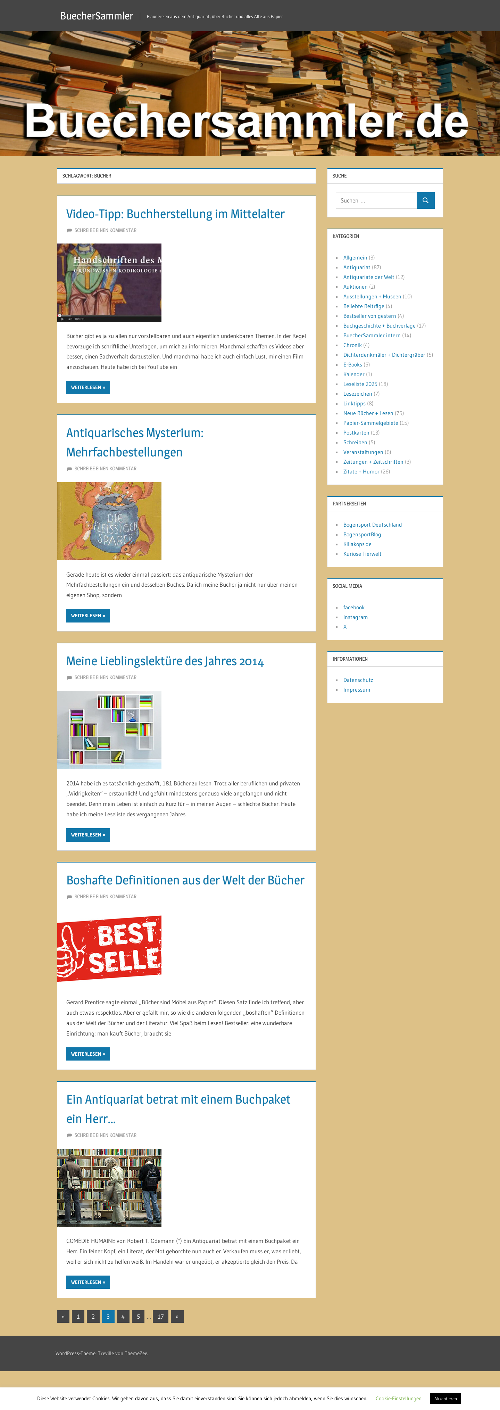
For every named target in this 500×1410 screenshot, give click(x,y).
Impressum (356, 689)
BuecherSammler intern (372, 335)
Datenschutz (358, 679)
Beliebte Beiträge (363, 306)
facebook (354, 607)
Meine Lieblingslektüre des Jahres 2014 (176, 679)
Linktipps (354, 403)
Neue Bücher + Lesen (368, 413)
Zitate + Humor (361, 471)
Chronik (352, 344)
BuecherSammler (99, 15)
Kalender (354, 374)
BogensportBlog (362, 534)
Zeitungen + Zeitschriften (373, 461)
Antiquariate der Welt (368, 276)
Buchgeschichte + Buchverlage (379, 325)
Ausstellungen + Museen (372, 296)
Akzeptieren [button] (445, 1398)
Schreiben (355, 442)
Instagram (355, 616)
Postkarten (356, 432)
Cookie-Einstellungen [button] (399, 1398)
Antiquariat (356, 267)
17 (161, 1355)
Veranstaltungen (363, 451)
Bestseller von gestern (369, 315)
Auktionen (355, 286)
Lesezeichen (357, 393)
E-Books (352, 364)
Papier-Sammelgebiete (370, 422)
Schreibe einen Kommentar (105, 249)
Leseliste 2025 (360, 383)
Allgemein (355, 257)
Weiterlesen (86, 407)
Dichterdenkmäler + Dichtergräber (384, 354)
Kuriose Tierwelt (362, 553)
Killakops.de (357, 544)
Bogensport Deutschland (372, 524)
